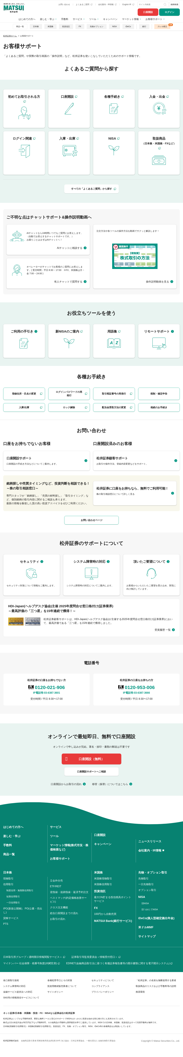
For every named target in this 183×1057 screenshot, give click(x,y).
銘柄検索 (174, 4)
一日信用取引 (13, 902)
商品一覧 (20, 26)
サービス (77, 19)
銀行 (144, 26)
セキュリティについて (103, 980)
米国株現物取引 (103, 878)
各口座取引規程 (11, 980)
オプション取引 (147, 890)
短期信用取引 (13, 896)
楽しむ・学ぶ (47, 19)
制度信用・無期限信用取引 (19, 890)
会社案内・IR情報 (107, 4)
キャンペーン (110, 19)
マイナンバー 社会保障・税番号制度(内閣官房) (31, 963)
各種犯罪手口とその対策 (59, 980)
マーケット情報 (130, 19)
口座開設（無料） (91, 759)
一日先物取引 (146, 884)
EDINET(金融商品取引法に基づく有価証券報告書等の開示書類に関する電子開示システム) (119, 963)
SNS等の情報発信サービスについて (21, 997)
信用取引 (8, 884)
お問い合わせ (64, 4)
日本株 (36, 26)
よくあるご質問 (84, 4)
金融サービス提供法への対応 (17, 992)
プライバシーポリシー (103, 992)
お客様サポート (154, 19)
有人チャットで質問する (68, 281)
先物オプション (96, 26)
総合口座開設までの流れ (64, 913)
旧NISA (145, 903)
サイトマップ (147, 936)
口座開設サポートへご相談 (91, 771)
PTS (5, 924)
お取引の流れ (57, 919)
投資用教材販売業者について (62, 986)
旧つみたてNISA (149, 909)
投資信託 (66, 26)
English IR (128, 4)
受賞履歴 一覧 (163, 629)
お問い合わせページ (91, 520)
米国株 (50, 26)
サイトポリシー (55, 992)
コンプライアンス (100, 986)
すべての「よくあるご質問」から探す (91, 188)
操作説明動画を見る (157, 281)
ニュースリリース (149, 841)
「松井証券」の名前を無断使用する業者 (156, 980)
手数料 (64, 19)
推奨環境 (140, 992)
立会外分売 (56, 880)
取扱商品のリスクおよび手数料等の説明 (156, 986)
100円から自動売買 (105, 914)
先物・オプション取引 (152, 872)
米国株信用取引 (103, 884)
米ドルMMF (146, 927)
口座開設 (148, 12)
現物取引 (8, 878)
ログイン (169, 12)
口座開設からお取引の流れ (66, 784)
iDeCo (128, 26)
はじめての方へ (27, 19)
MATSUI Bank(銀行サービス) (113, 921)
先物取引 (143, 878)
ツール (92, 19)
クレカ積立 (162, 26)
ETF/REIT (55, 886)
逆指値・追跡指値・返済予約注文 (69, 892)
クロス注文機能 (59, 907)
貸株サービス (11, 918)
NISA (114, 26)
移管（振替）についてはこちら (110, 784)
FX (80, 26)
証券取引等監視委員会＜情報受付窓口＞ (96, 957)
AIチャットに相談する (69, 248)
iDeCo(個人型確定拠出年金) (156, 918)
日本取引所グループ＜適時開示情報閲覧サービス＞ (34, 957)
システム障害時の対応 (14, 986)
